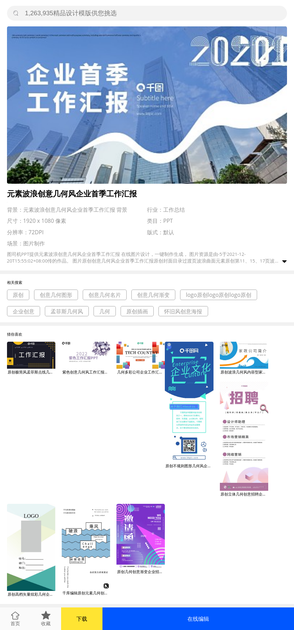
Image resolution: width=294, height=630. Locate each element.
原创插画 (137, 311)
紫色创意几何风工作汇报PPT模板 (86, 372)
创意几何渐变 (153, 294)
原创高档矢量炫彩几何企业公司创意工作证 (31, 594)
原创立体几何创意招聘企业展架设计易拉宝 (244, 494)
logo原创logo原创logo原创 (218, 294)
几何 (104, 311)
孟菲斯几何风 (67, 311)
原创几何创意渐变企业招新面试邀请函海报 (141, 571)
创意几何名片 (104, 294)
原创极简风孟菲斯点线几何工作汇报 (31, 372)
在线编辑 (198, 618)
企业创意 (23, 311)
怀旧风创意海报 (183, 311)
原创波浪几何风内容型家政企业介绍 (244, 372)
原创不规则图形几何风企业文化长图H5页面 (189, 466)
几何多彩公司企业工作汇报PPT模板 (141, 372)
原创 (18, 294)
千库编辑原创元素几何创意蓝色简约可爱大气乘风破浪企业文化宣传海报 (86, 593)
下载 (81, 618)
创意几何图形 (56, 294)
